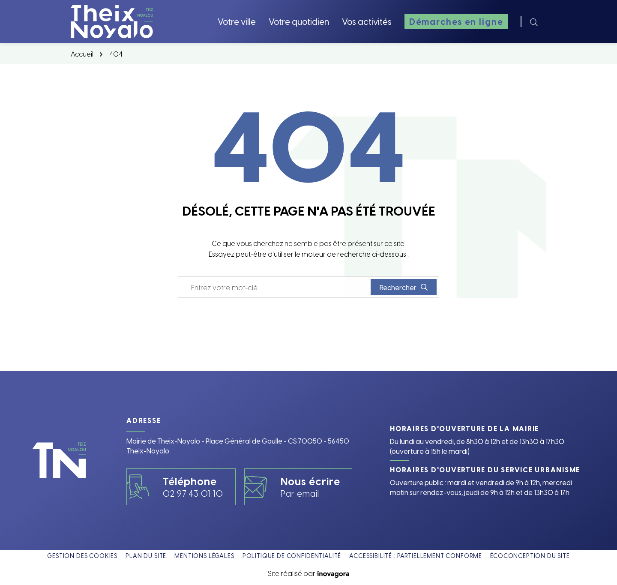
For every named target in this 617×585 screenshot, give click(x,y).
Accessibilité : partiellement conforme (415, 556)
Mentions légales (204, 556)
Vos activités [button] (367, 21)
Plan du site (146, 556)
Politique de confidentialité (292, 556)
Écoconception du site (530, 556)
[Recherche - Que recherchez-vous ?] (274, 287)
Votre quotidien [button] (299, 21)
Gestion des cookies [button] (82, 556)
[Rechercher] (534, 21)
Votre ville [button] (237, 21)
